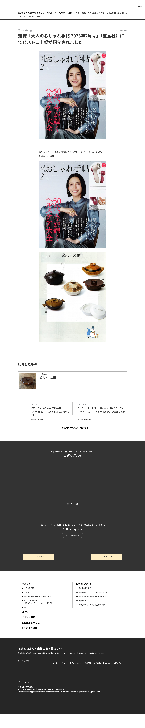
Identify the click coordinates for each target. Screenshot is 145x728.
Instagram (20, 679)
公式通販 (88, 675)
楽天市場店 (98, 675)
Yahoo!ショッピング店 (113, 675)
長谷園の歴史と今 (85, 600)
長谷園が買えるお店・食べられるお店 (92, 609)
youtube (39, 679)
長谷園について (84, 596)
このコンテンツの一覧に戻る (76, 429)
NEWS (25, 624)
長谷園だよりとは (31, 635)
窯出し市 (27, 620)
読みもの (26, 596)
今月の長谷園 (29, 600)
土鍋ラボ (27, 605)
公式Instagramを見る (72, 544)
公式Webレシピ (50, 567)
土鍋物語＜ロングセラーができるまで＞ (93, 605)
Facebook (26, 679)
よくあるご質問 (29, 640)
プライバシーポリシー (26, 696)
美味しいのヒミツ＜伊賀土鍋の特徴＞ (92, 617)
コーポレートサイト (102, 567)
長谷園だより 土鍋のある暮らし (72, 5)
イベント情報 (28, 629)
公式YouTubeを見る (72, 509)
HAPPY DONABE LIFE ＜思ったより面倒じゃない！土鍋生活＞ (38, 614)
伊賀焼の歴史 (83, 613)
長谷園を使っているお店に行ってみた (37, 609)
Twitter (33, 679)
